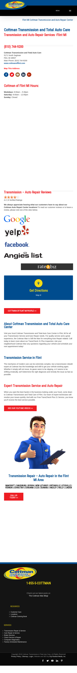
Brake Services (9, 635)
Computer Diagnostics (12, 640)
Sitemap (25, 656)
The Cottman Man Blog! (38, 596)
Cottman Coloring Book (19, 616)
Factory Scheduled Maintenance (15, 642)
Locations (14, 614)
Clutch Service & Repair (12, 637)
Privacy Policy (16, 656)
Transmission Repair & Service (15, 631)
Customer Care (16, 612)
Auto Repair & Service (12, 633)
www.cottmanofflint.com (14, 63)
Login (31, 656)
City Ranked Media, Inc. (57, 656)
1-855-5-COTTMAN (38, 583)
